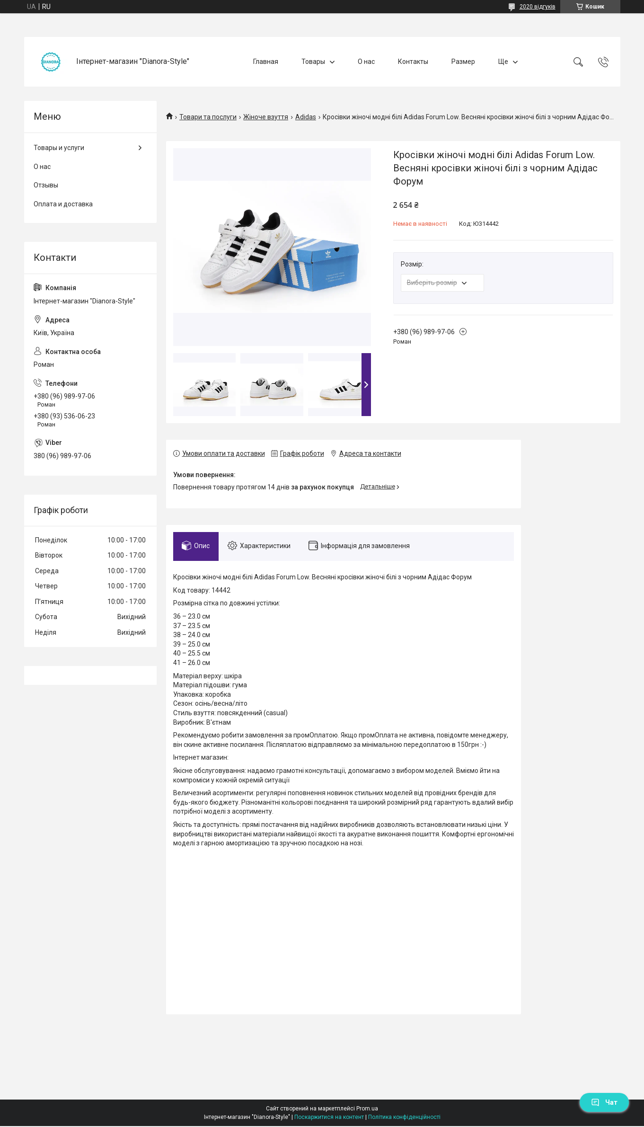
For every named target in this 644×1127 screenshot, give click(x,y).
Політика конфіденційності (404, 1118)
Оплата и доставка (63, 204)
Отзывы (46, 185)
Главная (265, 61)
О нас (366, 61)
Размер (463, 61)
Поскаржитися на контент (329, 1118)
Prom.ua (367, 1109)
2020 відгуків (538, 6)
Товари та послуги (208, 117)
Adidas (305, 117)
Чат (604, 1102)
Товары (313, 61)
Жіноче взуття (265, 117)
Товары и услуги (59, 147)
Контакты (413, 61)
